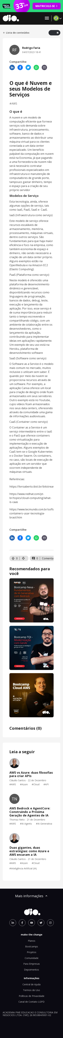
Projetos (31, 952)
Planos (31, 940)
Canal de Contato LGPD (31, 1001)
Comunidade (31, 958)
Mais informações (31, 896)
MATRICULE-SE (46, 6)
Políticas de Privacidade (31, 996)
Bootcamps (31, 946)
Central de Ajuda (31, 984)
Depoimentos (31, 969)
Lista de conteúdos (16, 32)
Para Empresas (31, 963)
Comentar (48, 558)
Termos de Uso (31, 990)
